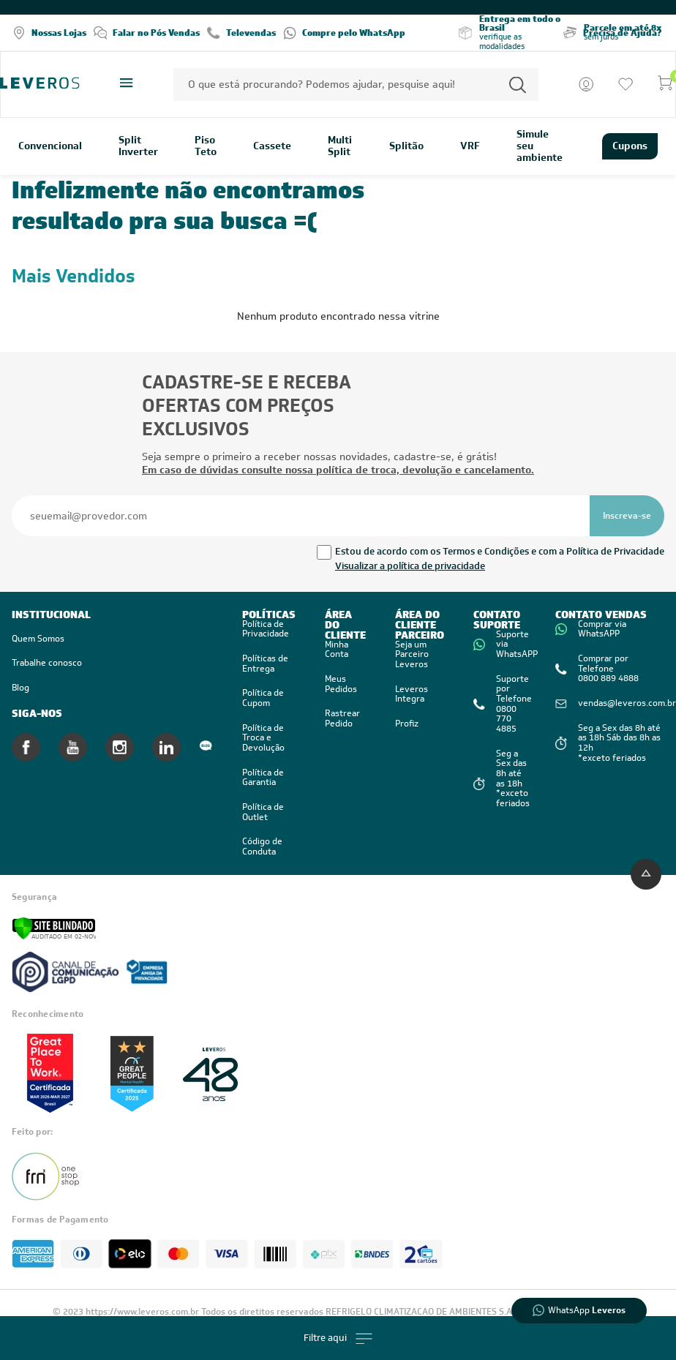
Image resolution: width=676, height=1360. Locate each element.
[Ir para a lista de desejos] (625, 84)
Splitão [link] (406, 146)
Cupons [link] (629, 145)
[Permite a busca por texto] (517, 84)
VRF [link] (470, 146)
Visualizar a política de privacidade (410, 566)
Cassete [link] (272, 146)
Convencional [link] (50, 146)
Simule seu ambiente (540, 146)
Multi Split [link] (340, 146)
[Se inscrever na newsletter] (627, 515)
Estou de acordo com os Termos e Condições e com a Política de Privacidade (499, 551)
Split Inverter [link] (138, 146)
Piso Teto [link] (206, 146)
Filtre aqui (338, 1338)
